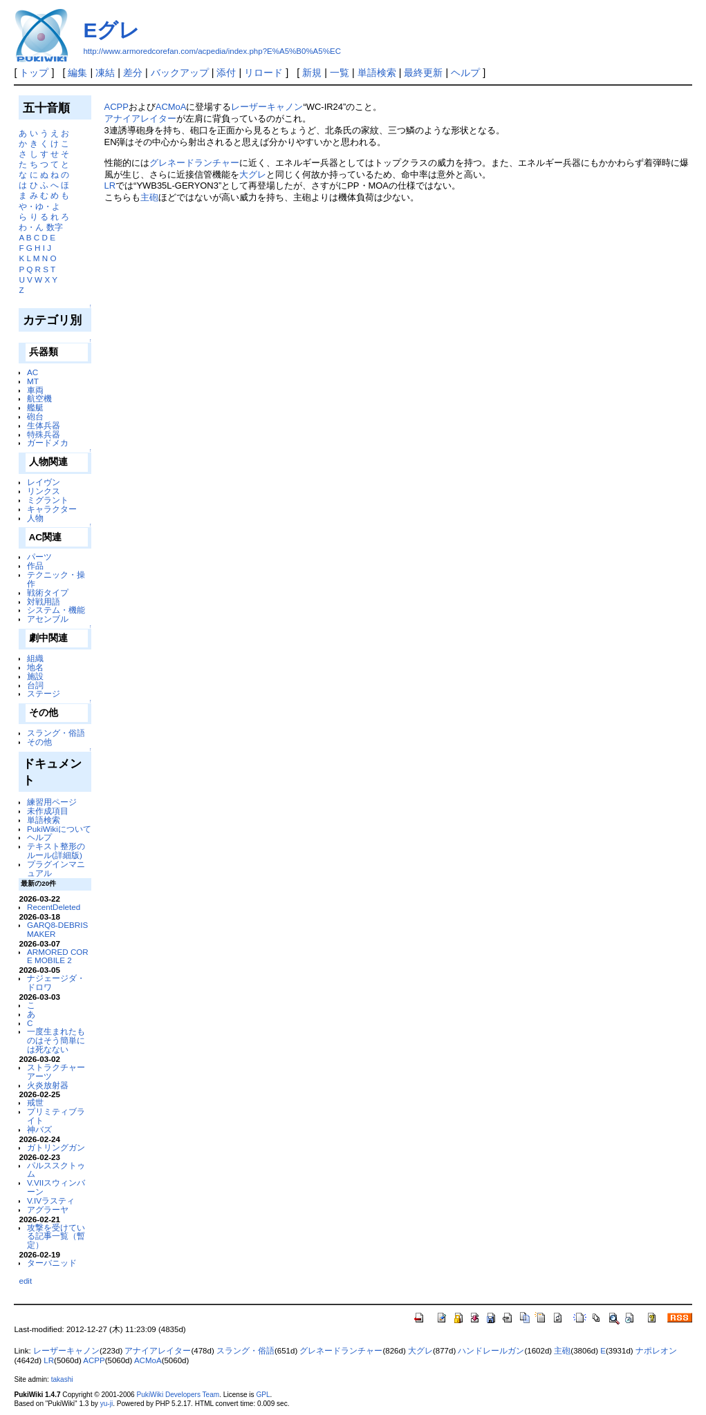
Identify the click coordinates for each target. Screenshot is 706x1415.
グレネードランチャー (194, 163)
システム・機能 (56, 609)
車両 (35, 390)
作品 (35, 565)
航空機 (39, 398)
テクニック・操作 (56, 579)
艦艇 (35, 407)
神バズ (39, 1129)
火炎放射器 (47, 1085)
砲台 (35, 416)
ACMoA (171, 107)
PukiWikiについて (59, 828)
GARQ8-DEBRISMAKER (57, 929)
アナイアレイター (140, 118)
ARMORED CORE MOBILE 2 (58, 956)
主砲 (149, 197)
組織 (35, 658)
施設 (35, 676)
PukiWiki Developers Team (178, 1394)
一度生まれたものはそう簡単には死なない (56, 1040)
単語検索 (376, 72)
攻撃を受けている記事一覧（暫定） (56, 1236)
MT (33, 381)
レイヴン (43, 481)
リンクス (43, 490)
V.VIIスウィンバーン (56, 1187)
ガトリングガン (56, 1147)
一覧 (339, 72)
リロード (263, 72)
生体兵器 (43, 425)
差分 (132, 72)
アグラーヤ (47, 1209)
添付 (226, 72)
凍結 (105, 72)
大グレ (252, 174)
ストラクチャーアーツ (56, 1072)
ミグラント (47, 499)
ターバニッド (52, 1262)
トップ (33, 72)
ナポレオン (656, 1351)
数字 (54, 226)
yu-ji (106, 1403)
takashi (62, 1379)
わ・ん (31, 226)
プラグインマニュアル (56, 868)
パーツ (39, 556)
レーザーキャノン (267, 107)
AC (32, 372)
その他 (39, 741)
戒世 (35, 1102)
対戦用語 (43, 601)
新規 (312, 72)
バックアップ (180, 72)
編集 (77, 72)
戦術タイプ (47, 592)
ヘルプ (465, 72)
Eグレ (111, 30)
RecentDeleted (53, 906)
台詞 (35, 685)
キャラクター (52, 508)
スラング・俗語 (56, 732)
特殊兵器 (43, 434)
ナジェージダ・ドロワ (56, 982)
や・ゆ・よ (39, 206)
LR (110, 185)
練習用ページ (52, 801)
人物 (35, 517)
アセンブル (47, 618)
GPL (263, 1394)
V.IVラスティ (51, 1200)
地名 (35, 667)
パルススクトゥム (56, 1170)
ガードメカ (47, 442)
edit (25, 1280)
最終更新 (423, 72)
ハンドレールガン (491, 1351)
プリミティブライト (56, 1116)
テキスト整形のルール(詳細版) (56, 851)
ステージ (43, 693)
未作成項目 (47, 810)
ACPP (116, 107)
